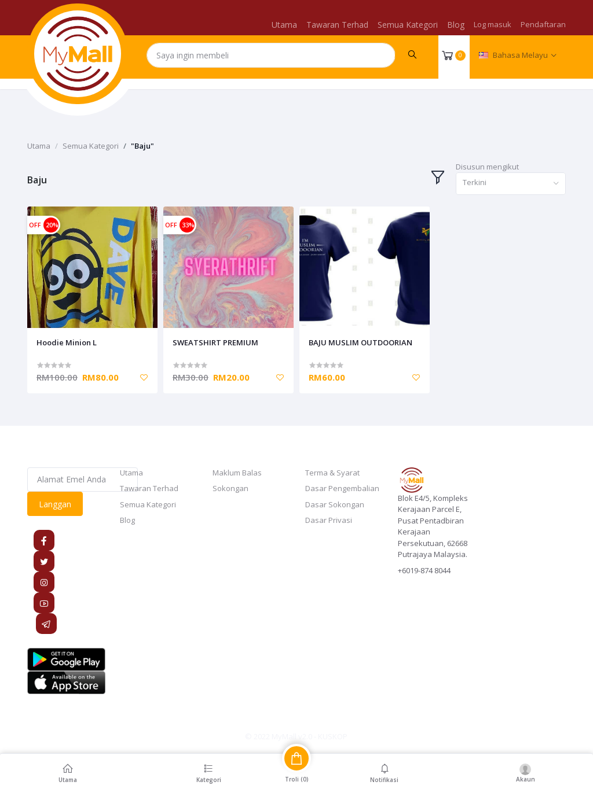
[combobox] (511, 183)
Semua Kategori (408, 24)
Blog (455, 24)
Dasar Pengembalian (342, 488)
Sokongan (230, 488)
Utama (284, 24)
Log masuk (492, 24)
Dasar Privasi (328, 520)
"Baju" (142, 146)
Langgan (55, 504)
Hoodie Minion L (66, 342)
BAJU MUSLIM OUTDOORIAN (360, 342)
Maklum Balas (237, 472)
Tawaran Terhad (337, 24)
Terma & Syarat (332, 472)
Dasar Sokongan (334, 504)
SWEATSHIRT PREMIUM (215, 342)
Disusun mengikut (487, 166)
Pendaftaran (543, 24)
